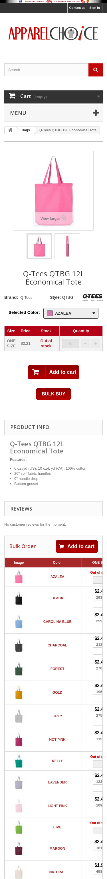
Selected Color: (24, 312)
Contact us (77, 7)
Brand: (11, 297)
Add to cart (76, 546)
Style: (55, 297)
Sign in (94, 7)
